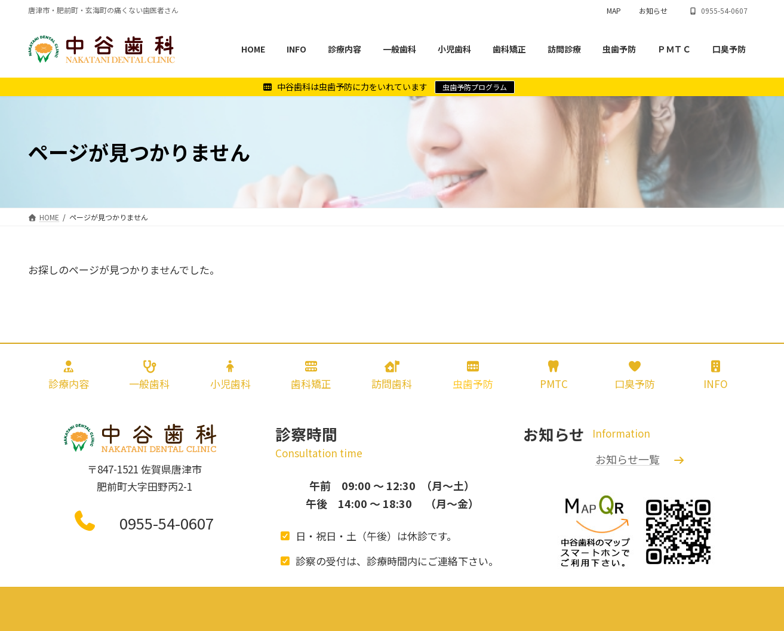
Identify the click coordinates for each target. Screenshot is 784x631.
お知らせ (653, 10)
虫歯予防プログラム (474, 87)
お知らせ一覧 (627, 459)
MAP (614, 10)
